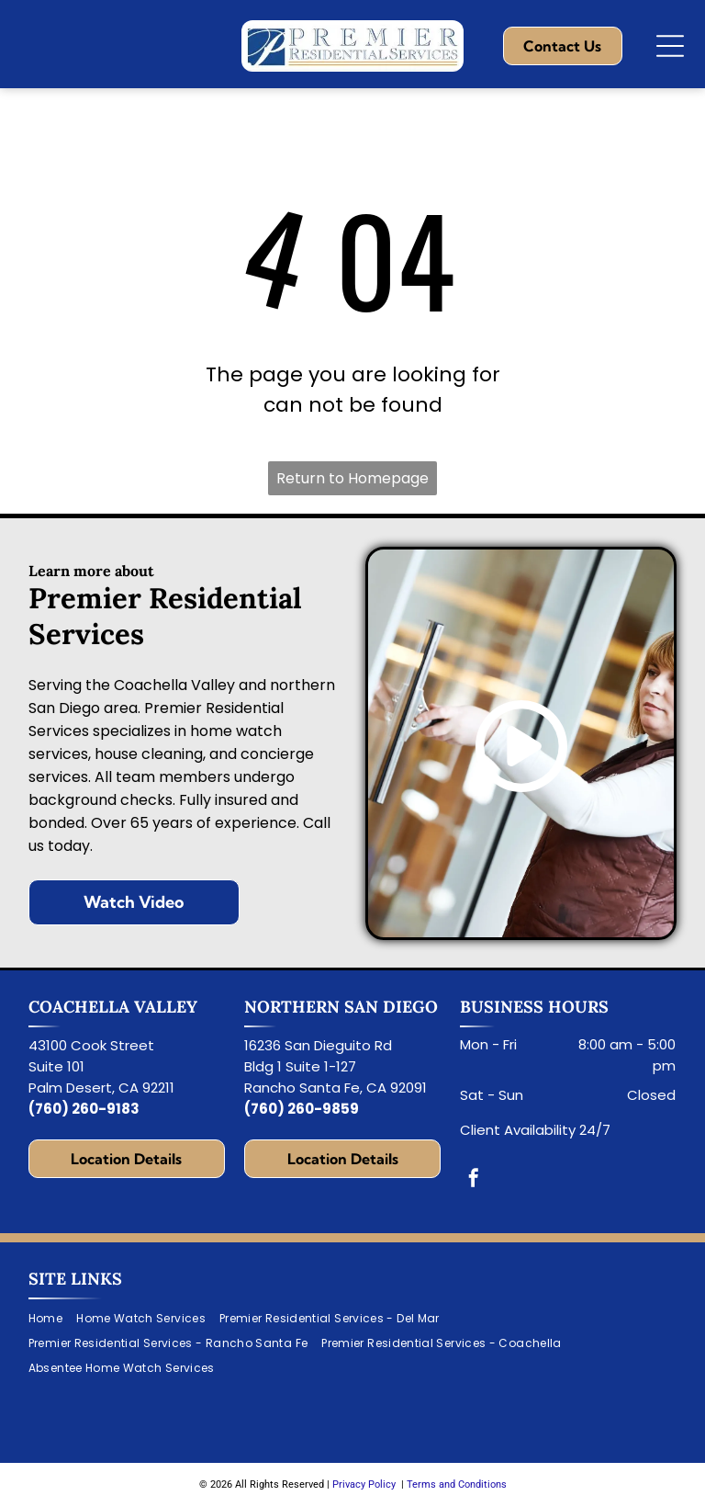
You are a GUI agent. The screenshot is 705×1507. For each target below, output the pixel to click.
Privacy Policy (364, 1484)
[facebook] (473, 1180)
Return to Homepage (352, 478)
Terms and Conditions (457, 1484)
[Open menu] (670, 46)
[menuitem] (52, 1319)
